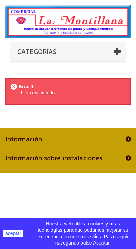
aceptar (13, 233)
